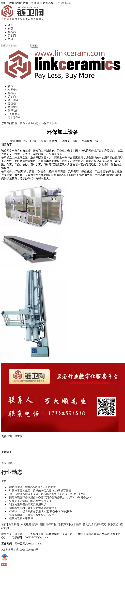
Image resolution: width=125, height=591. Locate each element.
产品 (10, 28)
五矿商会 (14, 114)
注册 (39, 2)
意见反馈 (88, 524)
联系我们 (113, 524)
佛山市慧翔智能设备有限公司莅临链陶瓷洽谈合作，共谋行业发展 (47, 494)
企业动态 (33, 123)
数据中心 (13, 107)
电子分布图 (14, 117)
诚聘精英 (100, 524)
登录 (33, 2)
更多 (4, 481)
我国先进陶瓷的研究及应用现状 (27, 504)
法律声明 (51, 524)
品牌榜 (12, 103)
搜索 (34, 45)
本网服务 (26, 524)
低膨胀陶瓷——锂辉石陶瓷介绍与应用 (31, 514)
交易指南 (38, 524)
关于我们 (13, 524)
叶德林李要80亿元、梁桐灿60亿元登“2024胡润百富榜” (40, 490)
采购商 (12, 35)
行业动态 (11, 472)
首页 (10, 86)
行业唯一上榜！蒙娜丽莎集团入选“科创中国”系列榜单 (40, 511)
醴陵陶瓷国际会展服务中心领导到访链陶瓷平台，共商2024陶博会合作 (50, 497)
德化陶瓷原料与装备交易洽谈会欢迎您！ (33, 507)
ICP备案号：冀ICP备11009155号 (19, 549)
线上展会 (13, 100)
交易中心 (13, 89)
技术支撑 (75, 524)
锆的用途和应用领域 (21, 518)
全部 (10, 25)
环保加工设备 (49, 123)
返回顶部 (6, 463)
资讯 (10, 39)
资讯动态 (13, 110)
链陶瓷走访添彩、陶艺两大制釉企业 (30, 501)
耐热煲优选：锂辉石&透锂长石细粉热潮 (32, 487)
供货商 (12, 32)
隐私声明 (63, 524)
